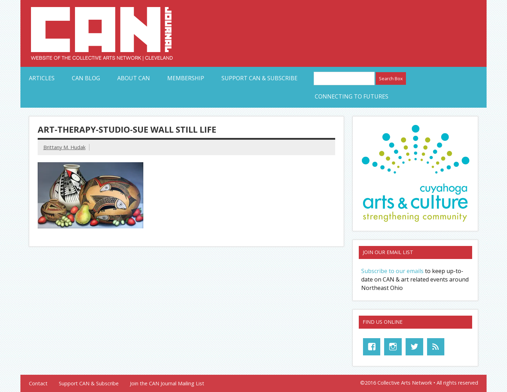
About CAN (133, 78)
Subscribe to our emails (392, 271)
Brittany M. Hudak (64, 147)
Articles (42, 78)
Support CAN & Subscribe (259, 78)
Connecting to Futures (351, 96)
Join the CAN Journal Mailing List (167, 383)
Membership (185, 78)
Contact (38, 383)
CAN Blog (86, 78)
